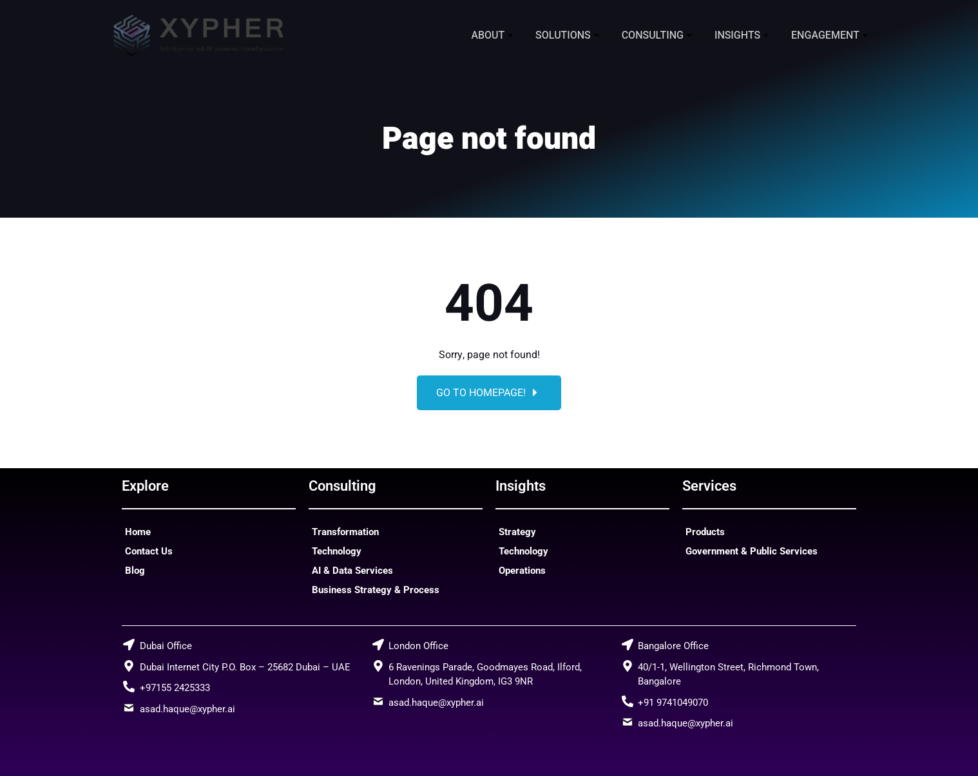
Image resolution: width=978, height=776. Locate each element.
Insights (743, 35)
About (493, 35)
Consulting (658, 35)
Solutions (568, 35)
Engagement (831, 35)
